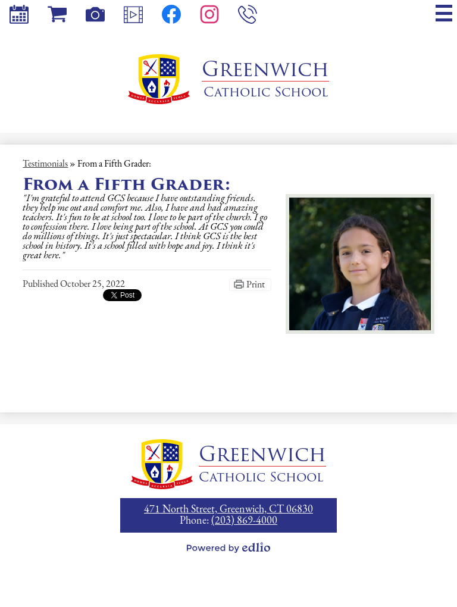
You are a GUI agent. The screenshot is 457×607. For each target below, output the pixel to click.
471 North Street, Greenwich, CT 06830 (228, 509)
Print (255, 285)
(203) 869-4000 (244, 521)
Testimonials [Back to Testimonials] (45, 164)
